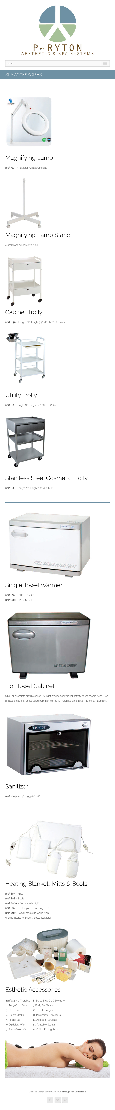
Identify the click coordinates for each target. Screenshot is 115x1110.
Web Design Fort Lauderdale (72, 1091)
